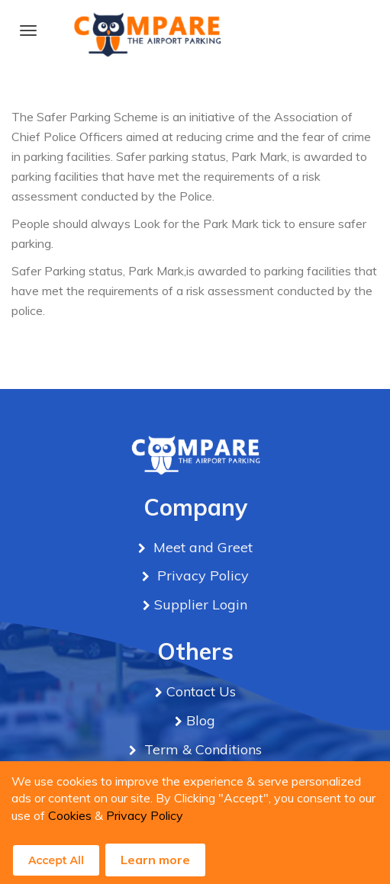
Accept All (56, 860)
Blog (200, 720)
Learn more (155, 859)
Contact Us (201, 691)
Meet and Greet (201, 547)
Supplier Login (200, 604)
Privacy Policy (144, 815)
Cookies (70, 815)
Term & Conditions (201, 749)
